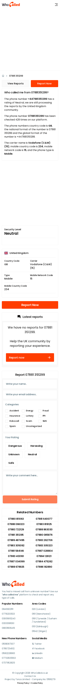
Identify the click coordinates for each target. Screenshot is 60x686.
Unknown (13, 454)
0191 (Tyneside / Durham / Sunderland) (44, 620)
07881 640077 (44, 519)
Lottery (29, 415)
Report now (30, 357)
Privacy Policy (23, 683)
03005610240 (8, 618)
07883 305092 (15, 545)
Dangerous (15, 446)
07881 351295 (16, 535)
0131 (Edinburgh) (40, 626)
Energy (29, 410)
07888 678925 (16, 567)
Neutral (32, 454)
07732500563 (9, 657)
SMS (45, 421)
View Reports (15, 83)
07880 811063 (16, 519)
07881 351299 (16, 75)
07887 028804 (44, 551)
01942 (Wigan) (39, 631)
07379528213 (8, 662)
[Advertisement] (30, 39)
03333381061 (8, 623)
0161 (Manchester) (41, 613)
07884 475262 (44, 561)
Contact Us (30, 676)
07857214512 (8, 648)
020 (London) (39, 609)
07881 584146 (16, 551)
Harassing (36, 446)
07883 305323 (44, 545)
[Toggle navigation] (56, 4)
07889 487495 (15, 540)
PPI (44, 415)
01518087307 (8, 643)
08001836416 (8, 627)
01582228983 (8, 653)
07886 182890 (44, 567)
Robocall (14, 421)
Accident (14, 410)
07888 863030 (44, 529)
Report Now (44, 83)
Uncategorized (34, 426)
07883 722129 (16, 529)
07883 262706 (44, 540)
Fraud (46, 410)
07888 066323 (15, 524)
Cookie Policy (37, 683)
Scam (29, 421)
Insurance (14, 415)
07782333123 (8, 613)
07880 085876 (44, 535)
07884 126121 (43, 556)
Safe (11, 463)
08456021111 (7, 609)
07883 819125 (44, 524)
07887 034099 (15, 561)
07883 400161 (16, 556)
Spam (12, 426)
